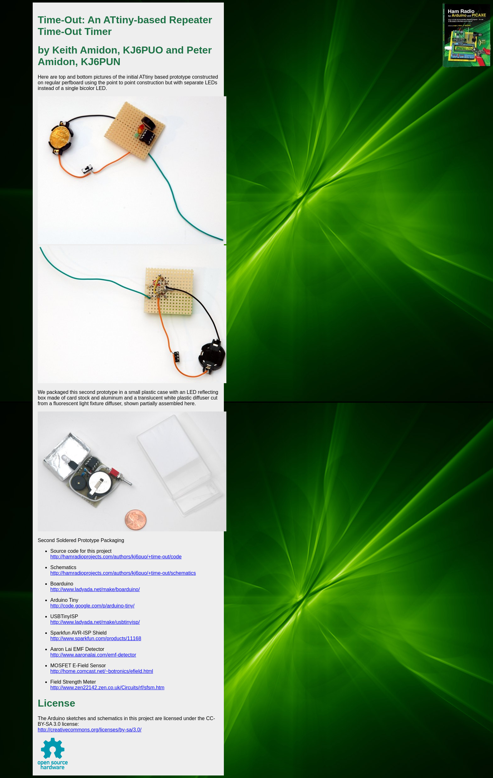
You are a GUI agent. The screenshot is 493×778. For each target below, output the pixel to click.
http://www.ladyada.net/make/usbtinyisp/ (95, 622)
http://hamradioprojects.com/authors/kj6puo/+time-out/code (116, 556)
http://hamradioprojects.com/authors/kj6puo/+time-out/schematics (123, 573)
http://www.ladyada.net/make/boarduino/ (95, 589)
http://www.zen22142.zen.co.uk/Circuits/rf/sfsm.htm (107, 687)
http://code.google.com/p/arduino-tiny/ (92, 605)
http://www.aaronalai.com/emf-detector (93, 655)
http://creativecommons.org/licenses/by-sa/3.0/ (89, 729)
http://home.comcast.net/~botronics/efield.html (101, 671)
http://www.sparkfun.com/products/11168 (95, 638)
